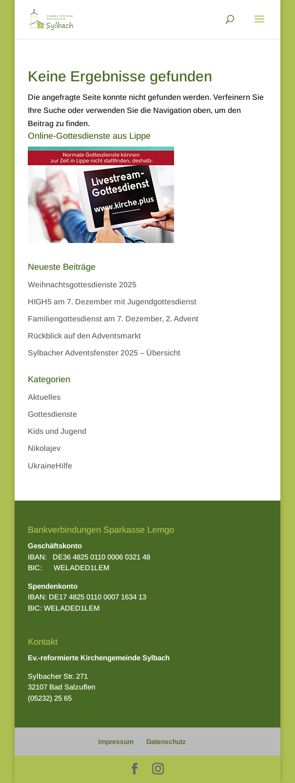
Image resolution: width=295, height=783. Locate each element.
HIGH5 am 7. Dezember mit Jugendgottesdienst (112, 302)
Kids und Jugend (57, 431)
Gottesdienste (52, 414)
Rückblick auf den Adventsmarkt (84, 336)
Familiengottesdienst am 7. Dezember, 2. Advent (113, 319)
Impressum (116, 742)
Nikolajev (44, 448)
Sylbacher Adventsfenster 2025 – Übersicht (104, 353)
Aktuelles (44, 397)
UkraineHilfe (50, 466)
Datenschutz (166, 742)
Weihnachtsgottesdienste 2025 (82, 284)
